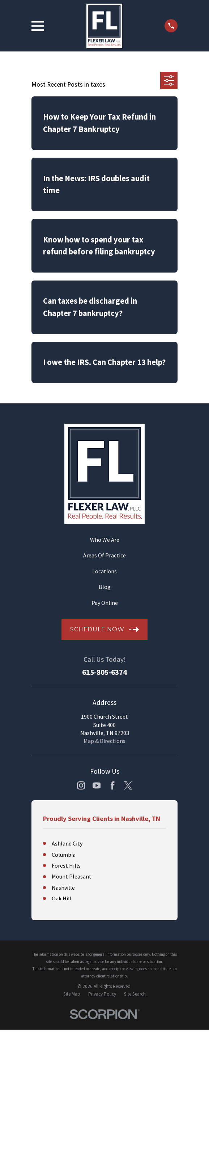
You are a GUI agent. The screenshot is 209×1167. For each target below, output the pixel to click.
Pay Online (104, 602)
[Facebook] (112, 785)
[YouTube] (97, 785)
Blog (105, 586)
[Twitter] (128, 785)
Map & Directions (104, 740)
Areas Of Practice (104, 555)
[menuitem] (71, 994)
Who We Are (104, 539)
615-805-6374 (104, 672)
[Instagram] (81, 785)
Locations (104, 571)
